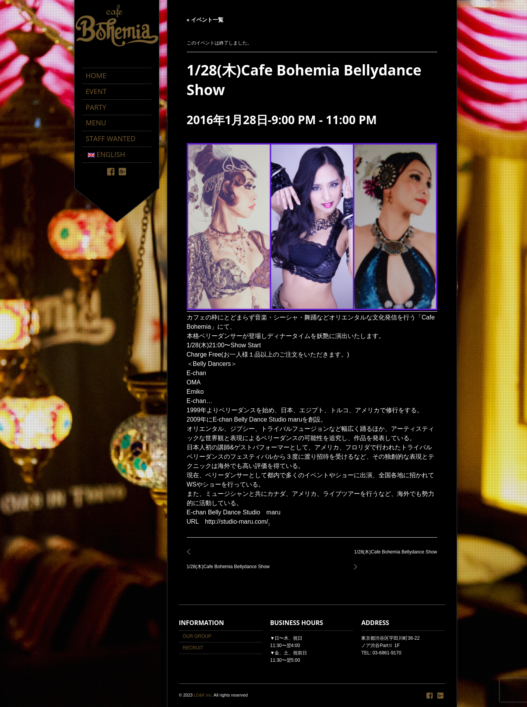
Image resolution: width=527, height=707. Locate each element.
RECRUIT (193, 648)
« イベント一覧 (205, 20)
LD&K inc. (203, 695)
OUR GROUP (197, 636)
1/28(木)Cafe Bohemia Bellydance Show (230, 562)
